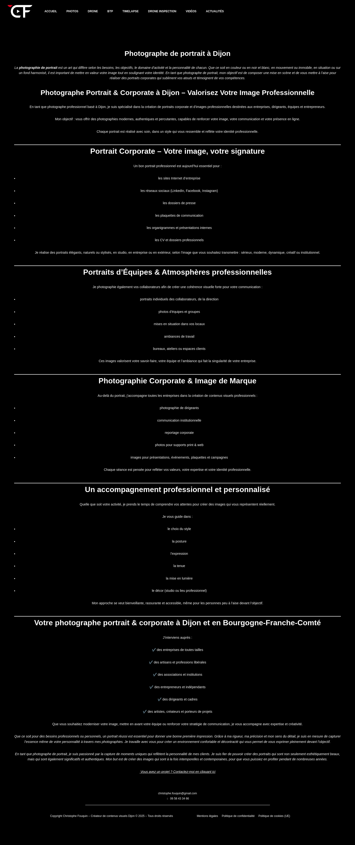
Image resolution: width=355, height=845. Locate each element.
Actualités (215, 11)
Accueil (51, 11)
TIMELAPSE (130, 11)
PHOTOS (72, 11)
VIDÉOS (191, 11)
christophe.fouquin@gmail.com (177, 811)
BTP (110, 11)
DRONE (93, 11)
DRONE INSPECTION (162, 11)
